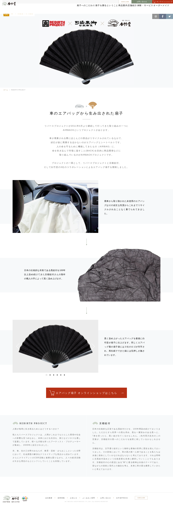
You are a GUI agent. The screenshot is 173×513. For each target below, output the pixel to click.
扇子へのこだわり (52, 8)
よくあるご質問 (88, 505)
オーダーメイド (155, 8)
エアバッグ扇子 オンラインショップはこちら (86, 399)
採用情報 (61, 505)
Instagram (155, 16)
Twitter (169, 16)
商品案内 (99, 8)
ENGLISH (125, 2)
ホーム (5, 97)
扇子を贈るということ (77, 8)
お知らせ (73, 505)
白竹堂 (12, 9)
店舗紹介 (115, 8)
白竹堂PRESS (122, 505)
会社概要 (48, 505)
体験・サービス (133, 8)
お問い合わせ (142, 2)
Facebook (162, 16)
